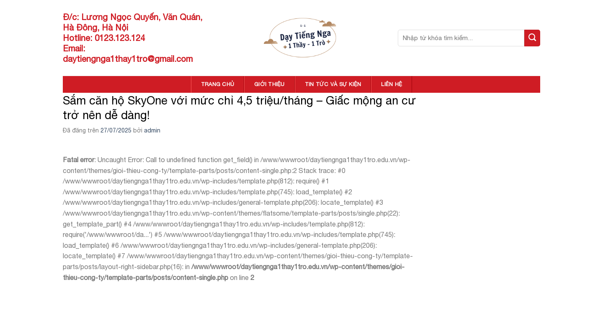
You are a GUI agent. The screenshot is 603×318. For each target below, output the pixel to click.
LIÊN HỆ (391, 84)
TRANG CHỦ (217, 84)
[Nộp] (532, 38)
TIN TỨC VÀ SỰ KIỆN (333, 84)
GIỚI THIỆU (269, 84)
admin (152, 130)
